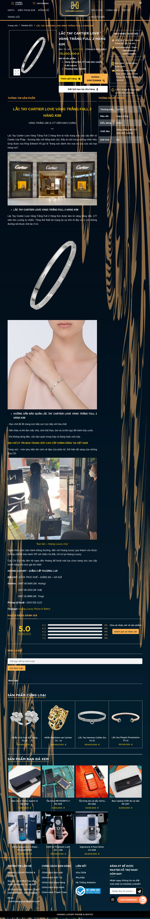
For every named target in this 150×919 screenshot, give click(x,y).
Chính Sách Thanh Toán (54, 892)
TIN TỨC (126, 10)
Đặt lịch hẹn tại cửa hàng (83, 89)
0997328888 (96, 78)
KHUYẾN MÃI (98, 16)
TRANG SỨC (14, 16)
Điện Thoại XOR (26, 10)
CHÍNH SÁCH (112, 10)
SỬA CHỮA (96, 10)
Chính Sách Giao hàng (53, 882)
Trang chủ (13, 25)
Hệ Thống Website (86, 882)
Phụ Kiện (80, 877)
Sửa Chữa (81, 872)
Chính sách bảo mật (52, 872)
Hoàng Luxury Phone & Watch (34, 609)
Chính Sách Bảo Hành (53, 887)
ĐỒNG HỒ (43, 10)
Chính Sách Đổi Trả (52, 877)
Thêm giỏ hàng (70, 78)
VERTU (11, 10)
